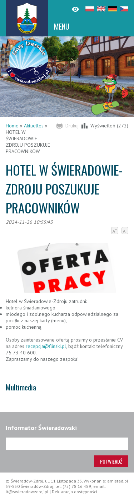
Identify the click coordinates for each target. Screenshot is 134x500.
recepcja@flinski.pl (46, 346)
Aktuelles (34, 125)
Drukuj (72, 125)
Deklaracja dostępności (74, 491)
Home (12, 125)
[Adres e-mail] (67, 443)
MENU (61, 26)
